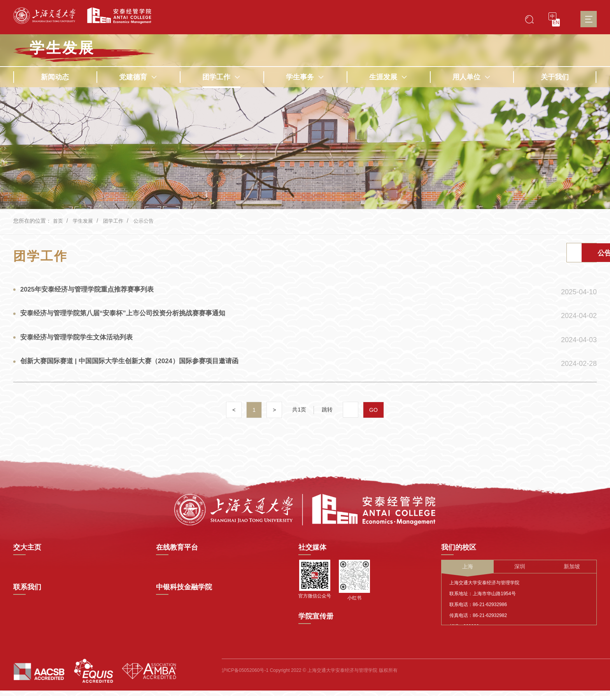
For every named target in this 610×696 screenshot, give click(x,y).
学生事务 (305, 77)
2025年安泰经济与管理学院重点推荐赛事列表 (92, 293)
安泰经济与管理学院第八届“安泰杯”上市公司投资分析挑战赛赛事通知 (129, 319)
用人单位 (471, 77)
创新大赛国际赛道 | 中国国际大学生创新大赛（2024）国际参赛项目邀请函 (136, 372)
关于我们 (555, 77)
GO (374, 421)
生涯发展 (388, 77)
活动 (503, 254)
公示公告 (148, 221)
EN (556, 22)
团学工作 (221, 77)
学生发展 (62, 48)
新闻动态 (55, 77)
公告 (565, 254)
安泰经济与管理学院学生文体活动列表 (80, 346)
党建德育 (138, 77)
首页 (58, 221)
